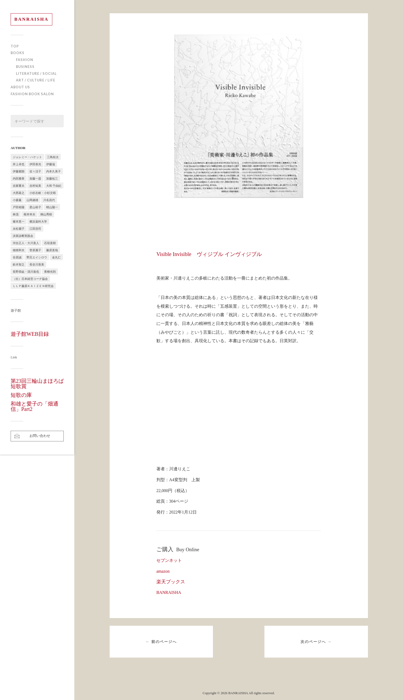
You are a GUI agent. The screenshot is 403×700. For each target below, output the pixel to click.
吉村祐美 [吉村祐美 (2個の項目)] (35, 185)
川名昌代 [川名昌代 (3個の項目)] (49, 200)
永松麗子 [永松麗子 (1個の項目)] (18, 228)
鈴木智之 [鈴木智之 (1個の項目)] (18, 264)
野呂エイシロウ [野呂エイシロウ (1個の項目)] (37, 257)
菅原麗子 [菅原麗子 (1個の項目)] (35, 250)
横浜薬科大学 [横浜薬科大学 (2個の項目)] (38, 221)
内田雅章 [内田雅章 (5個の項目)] (18, 178)
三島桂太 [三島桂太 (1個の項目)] (53, 157)
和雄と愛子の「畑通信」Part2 (34, 406)
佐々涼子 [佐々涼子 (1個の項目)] (35, 171)
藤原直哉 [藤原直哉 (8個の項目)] (52, 250)
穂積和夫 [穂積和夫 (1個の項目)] (18, 250)
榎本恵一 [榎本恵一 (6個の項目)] (18, 221)
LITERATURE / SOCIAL (36, 73)
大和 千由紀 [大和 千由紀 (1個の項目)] (53, 185)
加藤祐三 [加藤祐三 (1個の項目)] (52, 178)
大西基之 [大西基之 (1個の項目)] (18, 192)
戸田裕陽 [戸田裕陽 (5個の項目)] (18, 207)
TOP (15, 46)
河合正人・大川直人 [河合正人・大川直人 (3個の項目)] (26, 243)
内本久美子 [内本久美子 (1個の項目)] (53, 171)
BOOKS (17, 53)
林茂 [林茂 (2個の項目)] (16, 214)
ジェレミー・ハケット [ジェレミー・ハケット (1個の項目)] (27, 157)
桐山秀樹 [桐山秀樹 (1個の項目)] (46, 214)
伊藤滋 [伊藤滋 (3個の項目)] (50, 164)
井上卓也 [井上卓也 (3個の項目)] (18, 164)
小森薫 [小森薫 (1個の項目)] (17, 200)
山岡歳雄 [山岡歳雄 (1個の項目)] (32, 200)
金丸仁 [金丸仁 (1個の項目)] (56, 257)
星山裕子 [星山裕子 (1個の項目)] (35, 207)
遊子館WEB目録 (30, 334)
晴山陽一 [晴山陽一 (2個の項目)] (52, 207)
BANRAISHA (31, 19)
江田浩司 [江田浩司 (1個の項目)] (35, 228)
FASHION (24, 60)
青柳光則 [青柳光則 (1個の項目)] (50, 271)
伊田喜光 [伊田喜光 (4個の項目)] (35, 164)
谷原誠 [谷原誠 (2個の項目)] (17, 257)
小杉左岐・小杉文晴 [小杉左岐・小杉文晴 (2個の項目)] (42, 192)
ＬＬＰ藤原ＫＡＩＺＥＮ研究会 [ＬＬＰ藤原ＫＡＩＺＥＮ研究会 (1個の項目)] (33, 286)
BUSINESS (25, 66)
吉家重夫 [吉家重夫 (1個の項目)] (18, 185)
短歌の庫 (21, 395)
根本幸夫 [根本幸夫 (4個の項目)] (29, 214)
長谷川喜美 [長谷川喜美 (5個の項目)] (36, 264)
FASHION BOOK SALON (32, 94)
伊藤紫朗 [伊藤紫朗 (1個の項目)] (18, 171)
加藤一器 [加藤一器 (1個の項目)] (35, 178)
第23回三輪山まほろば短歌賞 (37, 383)
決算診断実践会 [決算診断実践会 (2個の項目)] (23, 235)
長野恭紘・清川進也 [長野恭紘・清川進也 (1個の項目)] (26, 271)
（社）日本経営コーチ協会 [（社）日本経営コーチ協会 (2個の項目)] (30, 278)
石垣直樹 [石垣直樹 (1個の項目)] (50, 243)
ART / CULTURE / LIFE (35, 80)
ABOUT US (20, 87)
